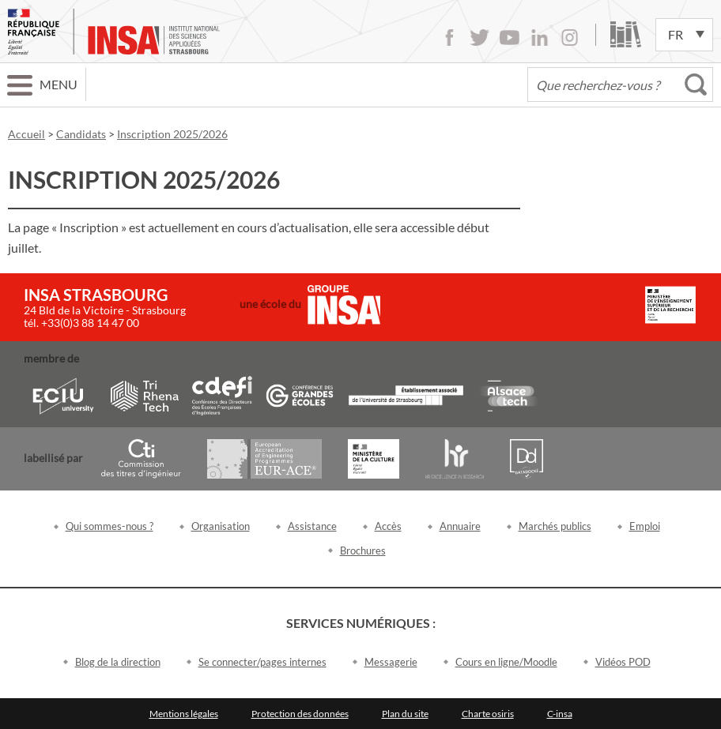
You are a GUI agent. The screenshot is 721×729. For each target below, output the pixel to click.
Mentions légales (183, 714)
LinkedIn (539, 37)
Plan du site (405, 714)
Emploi (644, 526)
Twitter (479, 37)
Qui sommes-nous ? (109, 526)
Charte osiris (488, 714)
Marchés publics (555, 526)
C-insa (559, 714)
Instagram (569, 37)
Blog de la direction (117, 662)
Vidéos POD (623, 662)
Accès (388, 526)
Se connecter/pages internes (262, 662)
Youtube (509, 37)
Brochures (363, 550)
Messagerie (390, 662)
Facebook (449, 37)
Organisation (220, 526)
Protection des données (300, 714)
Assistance (312, 526)
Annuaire (460, 526)
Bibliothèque (625, 34)
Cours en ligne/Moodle (506, 662)
